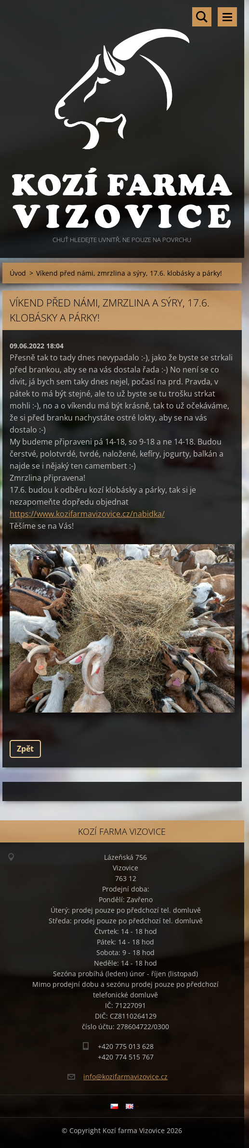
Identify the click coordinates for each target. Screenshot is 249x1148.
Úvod (18, 273)
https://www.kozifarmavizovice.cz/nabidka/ (87, 514)
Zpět (25, 748)
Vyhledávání (201, 16)
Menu (227, 16)
